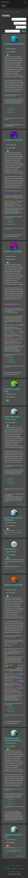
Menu (3, 5)
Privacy (19, 865)
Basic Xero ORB (11, 417)
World (12, 12)
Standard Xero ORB (13, 44)
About (9, 865)
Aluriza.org (5, 2)
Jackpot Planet (12, 820)
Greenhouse (7, 119)
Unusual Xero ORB (13, 140)
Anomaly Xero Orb (13, 585)
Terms (13, 865)
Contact (14, 868)
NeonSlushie (12, 51)
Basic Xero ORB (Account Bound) (12, 739)
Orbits (5, 820)
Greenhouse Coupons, (11, 532)
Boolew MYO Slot (8, 568)
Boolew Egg (10, 549)
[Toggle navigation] (25, 2)
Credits (18, 871)
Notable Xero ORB (13, 251)
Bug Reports (7, 868)
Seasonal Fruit (11, 534)
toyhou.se (21, 868)
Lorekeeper (11, 871)
